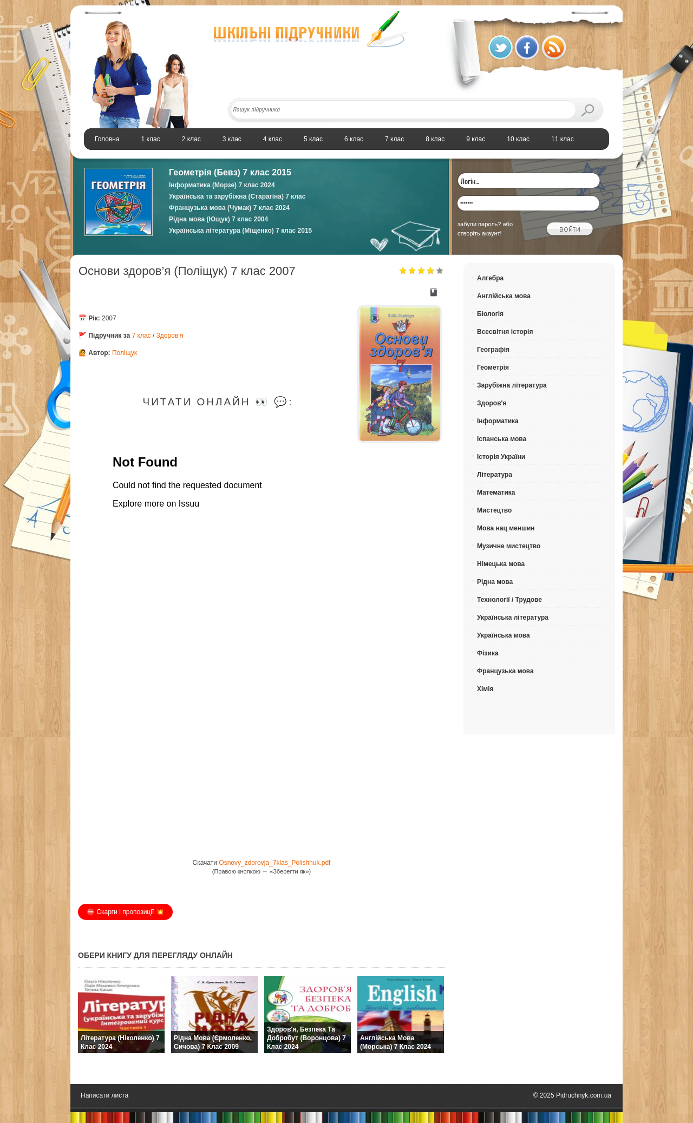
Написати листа (104, 1095)
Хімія (485, 689)
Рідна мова (495, 582)
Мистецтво (494, 510)
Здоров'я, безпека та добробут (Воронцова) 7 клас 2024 (306, 1038)
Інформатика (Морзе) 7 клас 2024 (222, 185)
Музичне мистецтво (508, 546)
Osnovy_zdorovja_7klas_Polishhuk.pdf (274, 862)
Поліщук (124, 353)
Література (494, 474)
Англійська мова (504, 296)
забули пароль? (479, 224)
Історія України (501, 457)
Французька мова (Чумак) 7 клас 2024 (229, 208)
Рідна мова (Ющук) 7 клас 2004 (218, 219)
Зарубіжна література (512, 385)
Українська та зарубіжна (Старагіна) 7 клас (237, 196)
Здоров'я (491, 403)
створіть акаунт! (479, 233)
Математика (496, 492)
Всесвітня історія (505, 332)
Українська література (512, 617)
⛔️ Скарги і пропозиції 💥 (125, 912)
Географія (493, 349)
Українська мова (503, 635)
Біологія (490, 314)
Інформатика (498, 421)
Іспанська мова (501, 439)
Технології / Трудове (509, 599)
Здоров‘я (170, 335)
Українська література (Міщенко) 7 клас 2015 (240, 230)
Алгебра (490, 278)
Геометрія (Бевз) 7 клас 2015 (230, 172)
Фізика (488, 653)
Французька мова (505, 671)
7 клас (141, 335)
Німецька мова (501, 564)
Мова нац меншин (506, 528)
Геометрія (493, 367)
